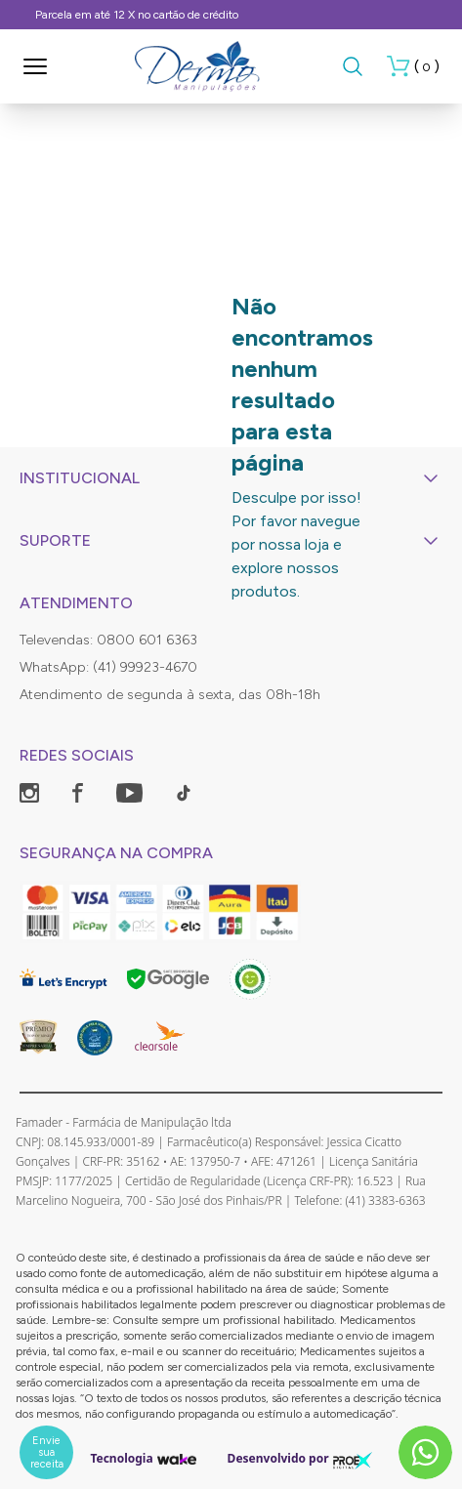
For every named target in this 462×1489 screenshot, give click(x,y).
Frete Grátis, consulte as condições (318, 14)
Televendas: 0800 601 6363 (108, 640)
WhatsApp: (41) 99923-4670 (108, 667)
